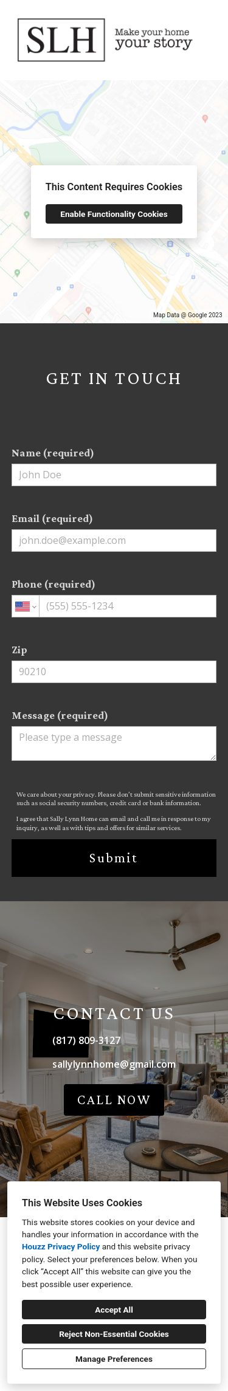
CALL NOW (114, 1099)
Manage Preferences (114, 1359)
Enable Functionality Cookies (113, 214)
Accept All (114, 1309)
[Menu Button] (208, 22)
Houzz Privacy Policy (61, 1246)
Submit (113, 857)
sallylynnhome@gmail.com (114, 1064)
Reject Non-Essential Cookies (114, 1334)
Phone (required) (114, 597)
